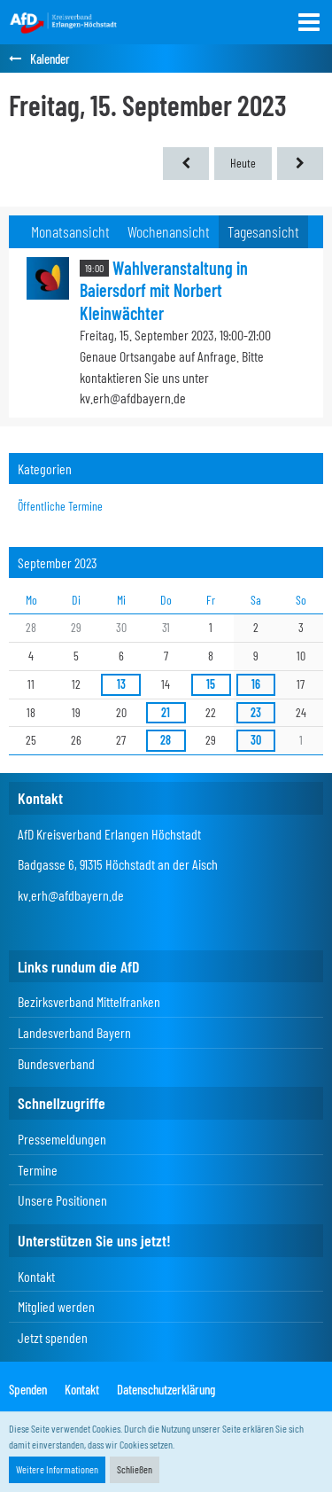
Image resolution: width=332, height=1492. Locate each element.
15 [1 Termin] (210, 683)
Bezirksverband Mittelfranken (89, 1001)
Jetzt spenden (53, 1337)
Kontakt (36, 1276)
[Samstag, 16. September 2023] (300, 163)
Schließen (134, 1469)
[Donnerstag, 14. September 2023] (186, 163)
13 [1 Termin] (121, 683)
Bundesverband (56, 1063)
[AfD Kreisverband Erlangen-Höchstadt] (63, 22)
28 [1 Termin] (165, 739)
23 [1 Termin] (256, 712)
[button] (309, 22)
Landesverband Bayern (74, 1032)
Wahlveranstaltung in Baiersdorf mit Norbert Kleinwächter (164, 290)
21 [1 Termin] (165, 712)
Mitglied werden (56, 1306)
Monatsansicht (70, 231)
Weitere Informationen (57, 1469)
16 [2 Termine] (255, 683)
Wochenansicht (168, 231)
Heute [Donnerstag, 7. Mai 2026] (243, 162)
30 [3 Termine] (256, 739)
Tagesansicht (263, 231)
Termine (38, 1169)
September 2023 (57, 562)
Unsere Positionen (62, 1199)
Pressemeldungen (62, 1138)
